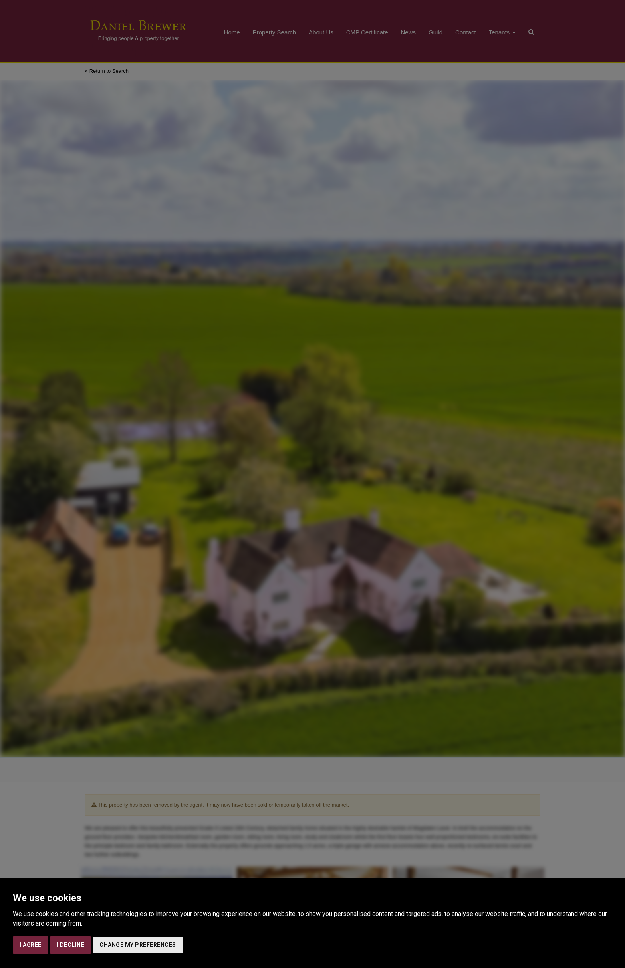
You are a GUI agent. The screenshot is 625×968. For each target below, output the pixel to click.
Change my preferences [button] (137, 945)
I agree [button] (31, 945)
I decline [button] (71, 945)
